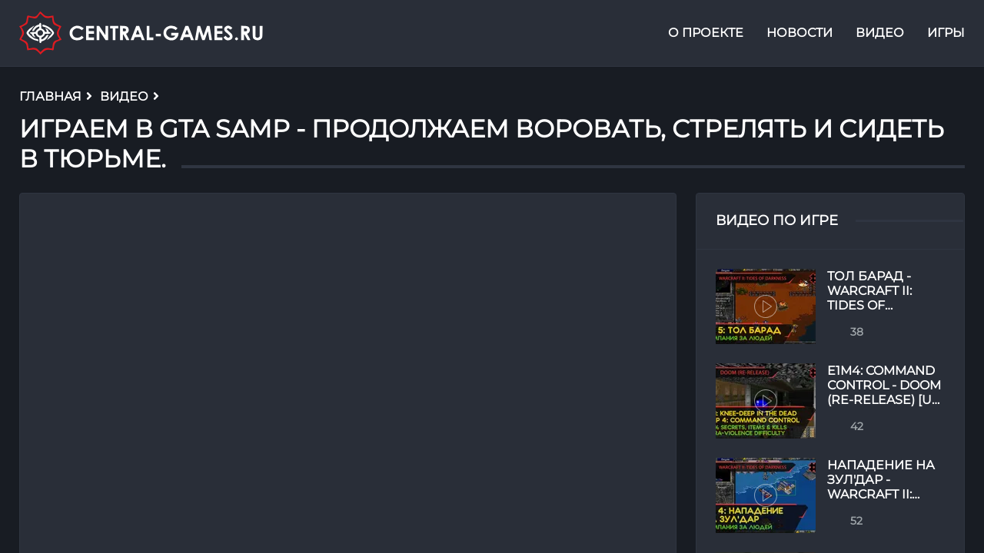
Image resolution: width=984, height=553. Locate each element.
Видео (880, 33)
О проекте (705, 33)
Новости (799, 33)
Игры (946, 33)
